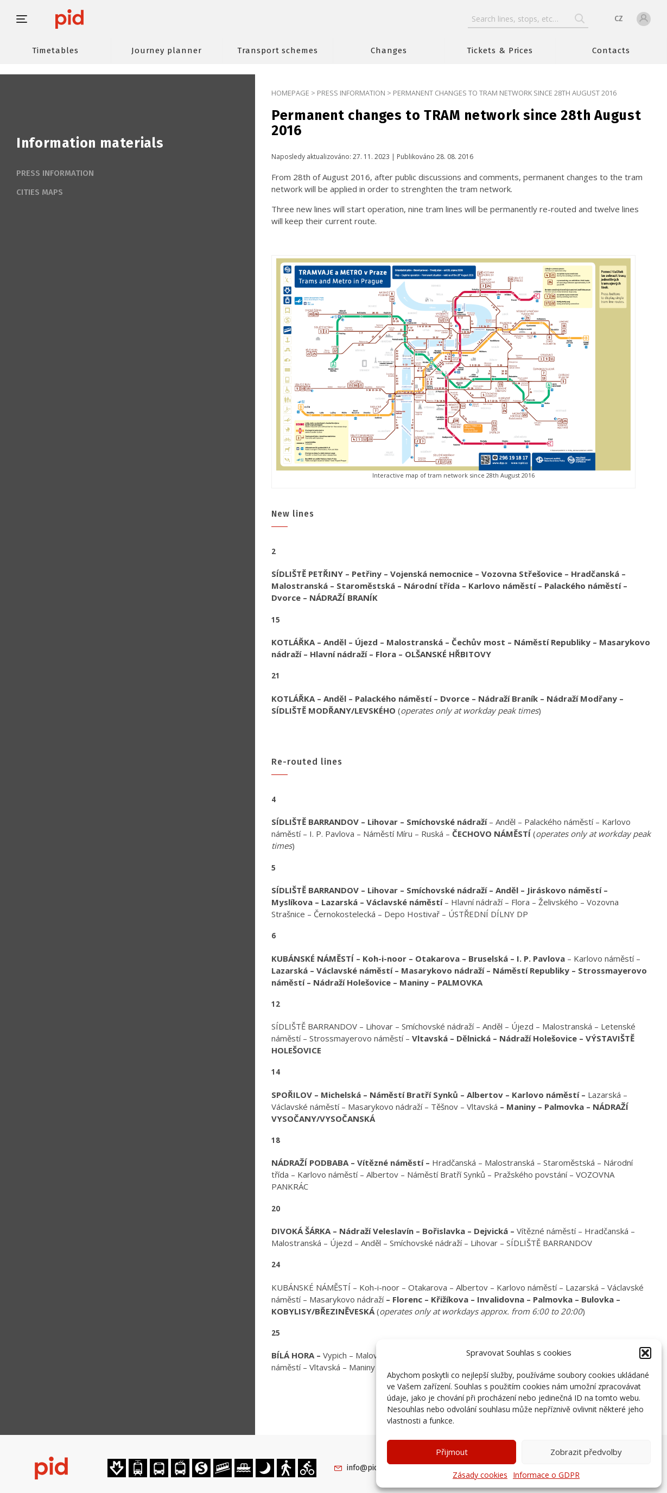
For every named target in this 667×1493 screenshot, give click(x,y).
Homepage (290, 93)
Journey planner (166, 50)
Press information (351, 93)
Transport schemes (277, 50)
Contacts (611, 50)
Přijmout (452, 1451)
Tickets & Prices (500, 50)
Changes (389, 50)
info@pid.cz (367, 1467)
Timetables (55, 50)
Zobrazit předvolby (586, 1451)
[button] (645, 1353)
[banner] (101, 19)
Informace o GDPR (546, 1475)
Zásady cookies (480, 1475)
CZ (618, 18)
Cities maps (39, 192)
